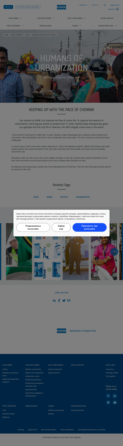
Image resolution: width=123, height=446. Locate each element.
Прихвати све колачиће (90, 227)
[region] (61, 223)
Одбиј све (61, 227)
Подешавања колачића (33, 227)
